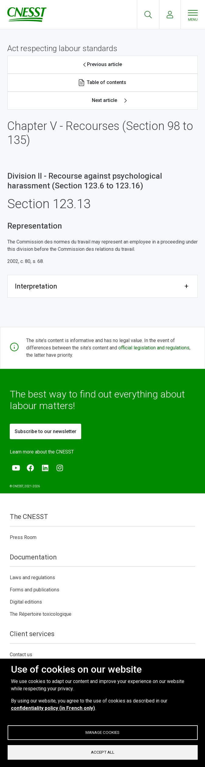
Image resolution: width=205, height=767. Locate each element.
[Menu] (192, 14)
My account (169, 14)
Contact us (21, 654)
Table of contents (106, 82)
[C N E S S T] (28, 14)
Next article (104, 100)
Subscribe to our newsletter (45, 431)
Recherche (148, 14)
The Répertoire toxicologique (40, 614)
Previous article (104, 64)
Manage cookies (102, 732)
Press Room (23, 537)
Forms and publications (34, 590)
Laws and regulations (32, 577)
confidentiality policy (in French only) (53, 708)
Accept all (102, 752)
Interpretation (36, 286)
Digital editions (26, 602)
